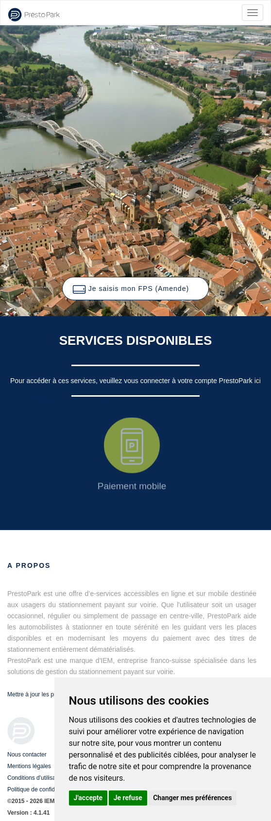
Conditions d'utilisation (36, 777)
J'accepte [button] (88, 798)
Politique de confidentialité (41, 789)
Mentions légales (29, 766)
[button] (135, 288)
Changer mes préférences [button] (192, 798)
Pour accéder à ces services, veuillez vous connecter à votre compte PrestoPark (132, 381)
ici (257, 381)
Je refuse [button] (128, 798)
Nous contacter (27, 754)
